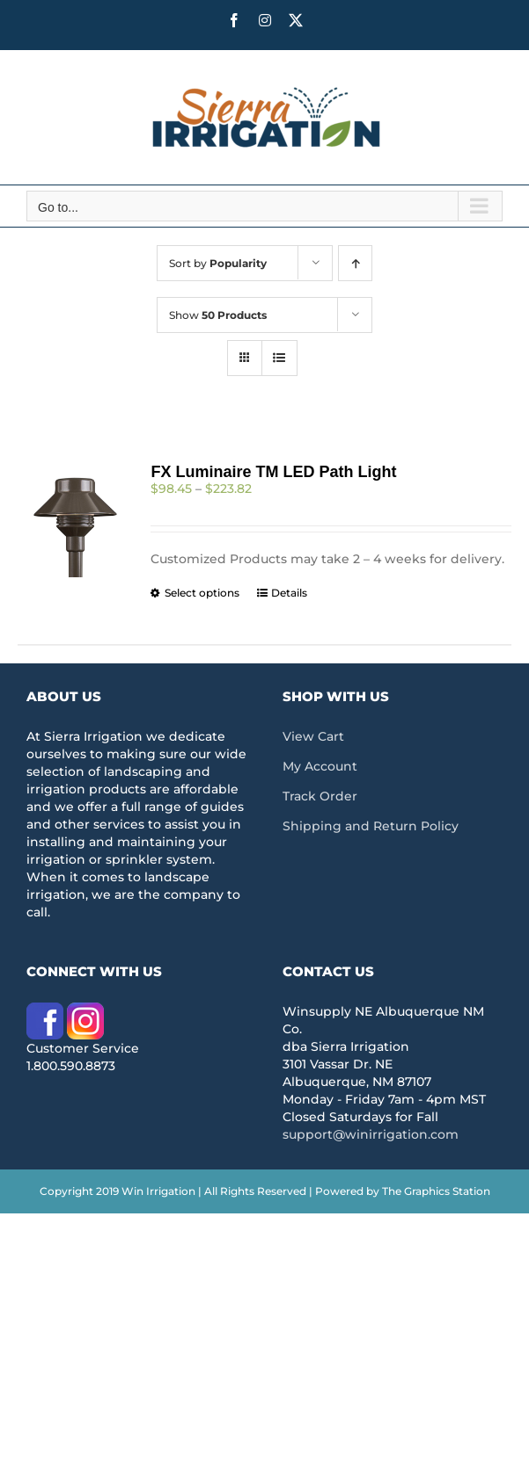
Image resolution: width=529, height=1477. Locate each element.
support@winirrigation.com (371, 1134)
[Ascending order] (355, 263)
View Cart (313, 736)
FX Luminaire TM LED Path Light (273, 472)
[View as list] (279, 358)
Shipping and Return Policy (371, 826)
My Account (320, 766)
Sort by (218, 263)
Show (218, 315)
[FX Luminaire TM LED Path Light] (74, 520)
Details (289, 592)
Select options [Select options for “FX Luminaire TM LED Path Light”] (202, 592)
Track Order (320, 796)
